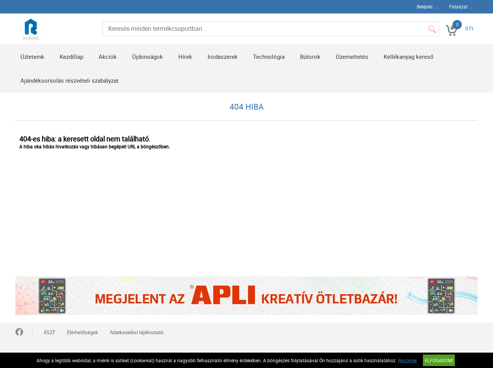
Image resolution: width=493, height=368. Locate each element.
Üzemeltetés (352, 56)
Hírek (185, 56)
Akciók (108, 56)
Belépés (425, 6)
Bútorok (310, 56)
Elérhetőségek (82, 332)
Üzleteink (32, 56)
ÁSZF (49, 332)
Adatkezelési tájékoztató (136, 332)
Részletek (407, 360)
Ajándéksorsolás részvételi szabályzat (69, 80)
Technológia (269, 56)
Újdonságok (147, 56)
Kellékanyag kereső (409, 56)
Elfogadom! (439, 360)
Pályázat (458, 6)
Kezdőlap (71, 56)
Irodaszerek (223, 56)
